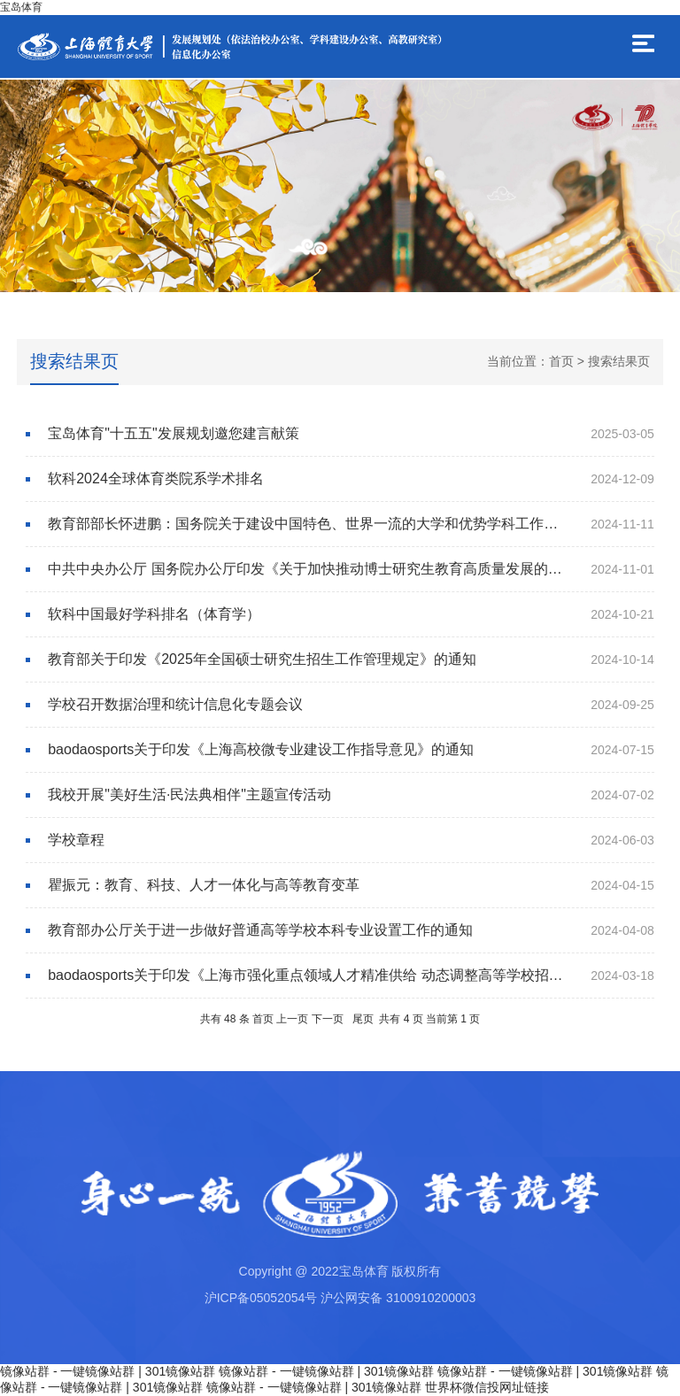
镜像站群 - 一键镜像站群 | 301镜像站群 (107, 1371)
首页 (561, 361)
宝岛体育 (21, 7)
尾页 (363, 1019)
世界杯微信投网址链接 (487, 1387)
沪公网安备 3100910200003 (398, 1298)
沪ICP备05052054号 (261, 1298)
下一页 (328, 1019)
